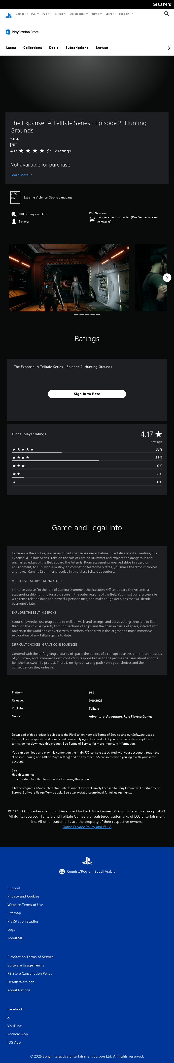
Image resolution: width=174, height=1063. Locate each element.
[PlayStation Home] (8, 14)
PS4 (44, 13)
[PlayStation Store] (23, 27)
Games (20, 13)
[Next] (167, 273)
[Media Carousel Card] (69, 273)
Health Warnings (23, 770)
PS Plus (58, 13)
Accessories (77, 13)
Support (124, 13)
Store (108, 13)
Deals (53, 43)
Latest (11, 43)
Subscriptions (77, 43)
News (95, 13)
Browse (102, 43)
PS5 (33, 13)
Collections (32, 43)
